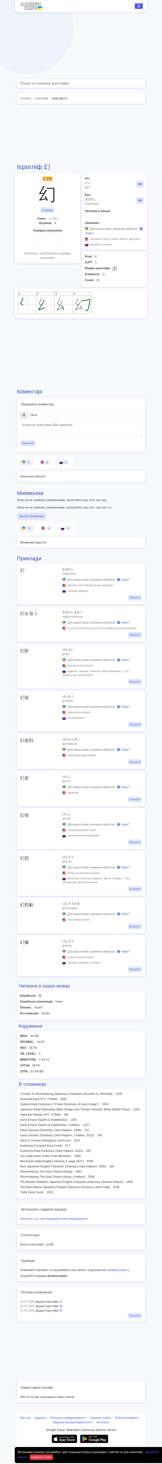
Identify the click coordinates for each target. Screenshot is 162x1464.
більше (135, 597)
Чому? (123, 579)
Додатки (40, 1417)
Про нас (25, 1417)
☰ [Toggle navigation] (138, 6)
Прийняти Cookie (41, 1457)
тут (109, 507)
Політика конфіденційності (68, 1417)
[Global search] (81, 83)
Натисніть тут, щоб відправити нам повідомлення (53, 1218)
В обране (47, 210)
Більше (134, 1315)
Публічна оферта (126, 1417)
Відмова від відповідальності (73, 1422)
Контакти (102, 1422)
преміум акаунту (118, 1270)
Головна (25, 98)
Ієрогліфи (41, 98)
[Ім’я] (85, 415)
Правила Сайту (100, 1417)
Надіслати (28, 443)
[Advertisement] (81, 45)
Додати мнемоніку (31, 516)
